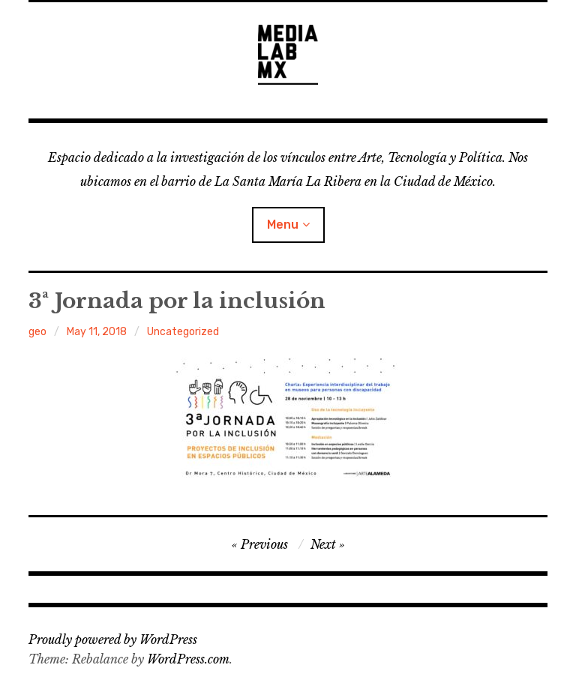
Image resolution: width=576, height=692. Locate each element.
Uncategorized (183, 331)
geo (37, 331)
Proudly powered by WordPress (112, 639)
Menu (282, 224)
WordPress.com (188, 659)
